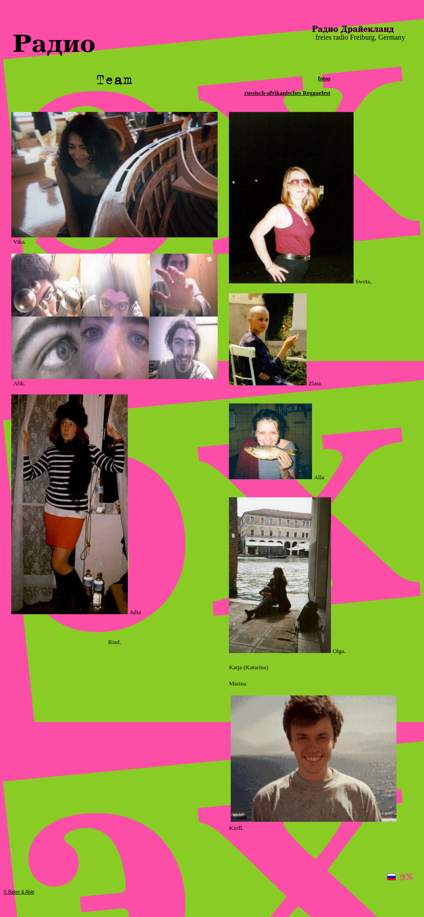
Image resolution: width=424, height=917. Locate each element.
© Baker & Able (19, 891)
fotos (324, 78)
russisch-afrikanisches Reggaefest (287, 92)
